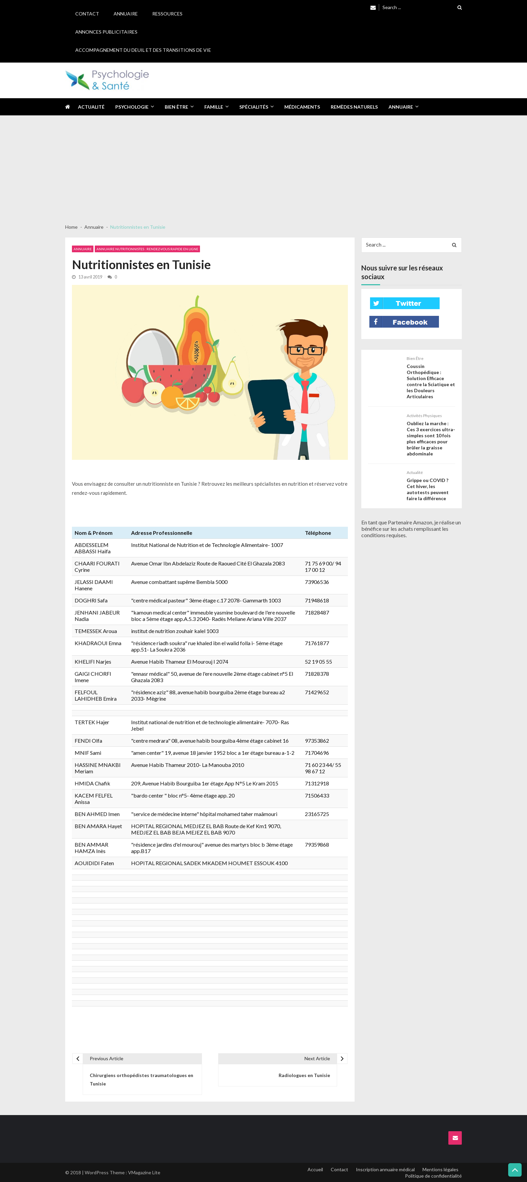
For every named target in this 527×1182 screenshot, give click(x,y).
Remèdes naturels (354, 107)
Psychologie (132, 107)
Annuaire (126, 13)
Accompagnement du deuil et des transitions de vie (143, 50)
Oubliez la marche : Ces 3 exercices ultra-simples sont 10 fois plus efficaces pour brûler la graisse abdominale (431, 438)
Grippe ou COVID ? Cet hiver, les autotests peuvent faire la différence (428, 489)
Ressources (167, 13)
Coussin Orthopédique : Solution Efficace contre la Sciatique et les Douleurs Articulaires (431, 381)
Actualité (91, 107)
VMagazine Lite (144, 1172)
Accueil (315, 1169)
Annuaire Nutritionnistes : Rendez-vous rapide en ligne (147, 249)
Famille (213, 107)
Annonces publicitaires (106, 32)
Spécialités (253, 107)
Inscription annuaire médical (385, 1169)
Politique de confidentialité (433, 1176)
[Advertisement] (263, 166)
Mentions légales (440, 1169)
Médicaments (302, 107)
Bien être (176, 107)
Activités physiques (424, 415)
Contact (87, 13)
